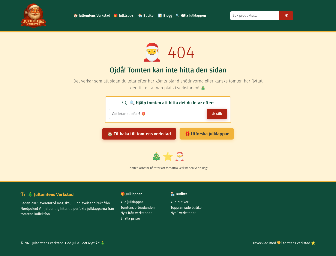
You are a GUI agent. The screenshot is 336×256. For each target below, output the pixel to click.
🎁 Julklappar (124, 15)
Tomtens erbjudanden (138, 208)
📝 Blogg (165, 15)
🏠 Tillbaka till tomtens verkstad (139, 133)
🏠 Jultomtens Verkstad (92, 15)
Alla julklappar (132, 202)
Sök (217, 114)
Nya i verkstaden (183, 213)
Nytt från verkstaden (136, 213)
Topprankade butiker (187, 208)
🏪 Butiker (146, 15)
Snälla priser (130, 218)
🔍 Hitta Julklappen (191, 15)
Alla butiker (179, 202)
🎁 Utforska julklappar (207, 133)
